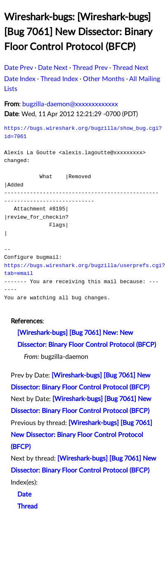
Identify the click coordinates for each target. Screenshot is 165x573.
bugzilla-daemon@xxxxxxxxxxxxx (70, 104)
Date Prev (18, 67)
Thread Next (130, 67)
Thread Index (59, 79)
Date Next (53, 67)
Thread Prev (90, 67)
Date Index (19, 79)
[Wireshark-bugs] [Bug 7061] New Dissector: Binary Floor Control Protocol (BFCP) (81, 435)
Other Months (104, 79)
